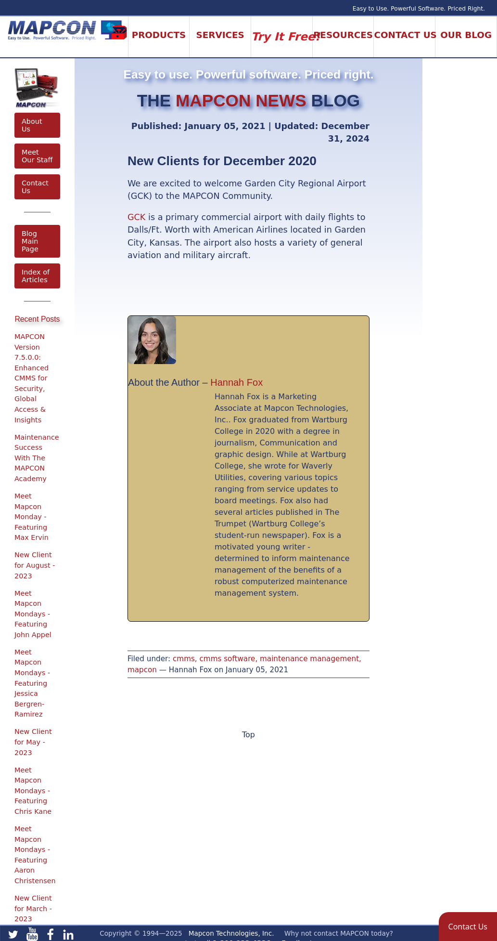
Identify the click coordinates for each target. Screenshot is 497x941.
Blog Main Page (30, 241)
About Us (32, 125)
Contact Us (35, 187)
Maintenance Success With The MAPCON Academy (36, 458)
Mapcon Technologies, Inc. (231, 933)
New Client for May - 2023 (33, 742)
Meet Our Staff (37, 156)
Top (248, 734)
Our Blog (466, 35)
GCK (136, 217)
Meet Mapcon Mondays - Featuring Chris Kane (32, 790)
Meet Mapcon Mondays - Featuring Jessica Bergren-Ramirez (32, 683)
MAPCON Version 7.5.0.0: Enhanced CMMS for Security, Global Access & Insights (31, 378)
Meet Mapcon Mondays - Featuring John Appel (32, 614)
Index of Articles (36, 276)
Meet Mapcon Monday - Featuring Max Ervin (31, 516)
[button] (468, 926)
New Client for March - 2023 (33, 908)
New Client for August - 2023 (34, 565)
